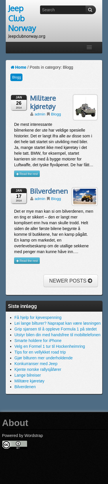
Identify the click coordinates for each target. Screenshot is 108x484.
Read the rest (27, 173)
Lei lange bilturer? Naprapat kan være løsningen (57, 323)
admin (40, 114)
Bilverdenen (49, 191)
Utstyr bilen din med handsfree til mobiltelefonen (57, 334)
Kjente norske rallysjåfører (37, 369)
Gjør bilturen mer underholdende (43, 358)
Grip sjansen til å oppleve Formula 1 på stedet (55, 329)
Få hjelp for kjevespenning (37, 317)
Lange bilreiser (27, 375)
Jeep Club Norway (22, 18)
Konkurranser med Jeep (35, 363)
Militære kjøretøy (43, 102)
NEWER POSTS (70, 281)
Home (18, 67)
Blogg (16, 77)
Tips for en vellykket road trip (40, 352)
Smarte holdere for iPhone (37, 340)
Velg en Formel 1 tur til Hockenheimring (49, 346)
